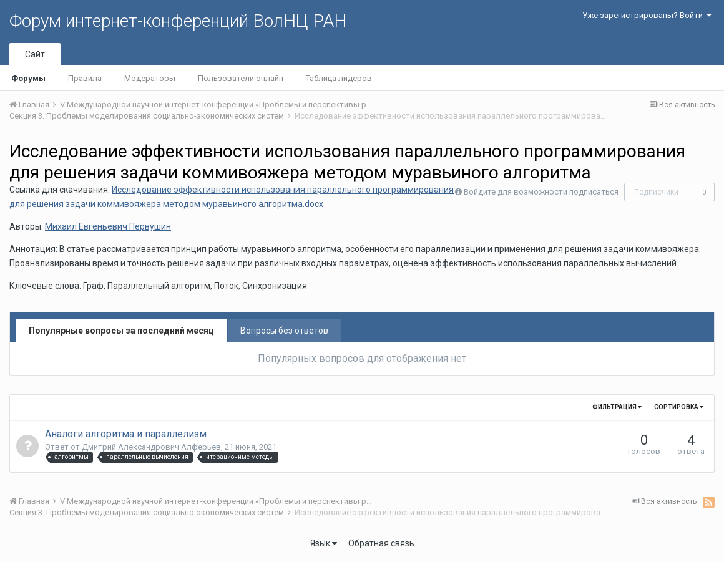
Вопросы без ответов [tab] (284, 331)
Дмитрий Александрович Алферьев (151, 447)
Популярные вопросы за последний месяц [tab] (121, 331)
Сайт (35, 54)
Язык (323, 543)
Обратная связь (381, 543)
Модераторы (149, 78)
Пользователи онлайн (240, 78)
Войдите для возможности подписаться (541, 191)
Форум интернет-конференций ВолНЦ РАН (177, 21)
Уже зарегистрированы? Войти (647, 15)
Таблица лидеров (339, 78)
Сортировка (678, 407)
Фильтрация (617, 407)
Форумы (28, 78)
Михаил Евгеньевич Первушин (108, 226)
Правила (85, 78)
